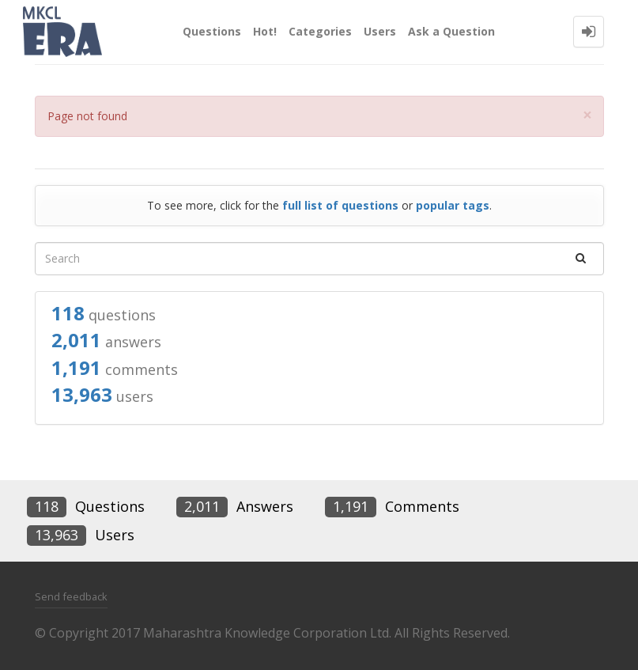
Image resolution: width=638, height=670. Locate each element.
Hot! (265, 31)
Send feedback (71, 596)
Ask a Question (451, 31)
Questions (212, 31)
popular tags (452, 205)
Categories (320, 31)
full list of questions (340, 205)
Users (380, 31)
